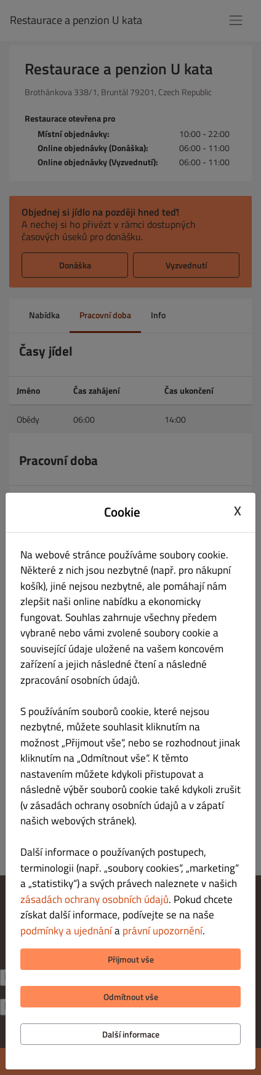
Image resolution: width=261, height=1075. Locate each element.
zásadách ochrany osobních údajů (94, 899)
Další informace (130, 1034)
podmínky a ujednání (66, 931)
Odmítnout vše (130, 996)
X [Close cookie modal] (237, 510)
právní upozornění (162, 931)
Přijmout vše (131, 959)
